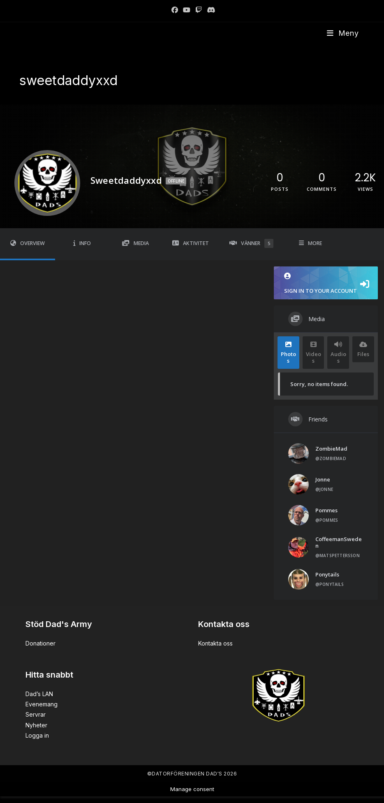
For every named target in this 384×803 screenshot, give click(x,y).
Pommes (326, 510)
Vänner (251, 243)
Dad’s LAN (39, 693)
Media (135, 243)
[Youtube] (186, 10)
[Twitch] (198, 10)
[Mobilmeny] (343, 33)
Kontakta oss (215, 643)
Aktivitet (190, 243)
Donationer (40, 643)
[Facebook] (174, 10)
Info (82, 243)
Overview (27, 243)
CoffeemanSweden (338, 542)
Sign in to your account (326, 283)
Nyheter (36, 725)
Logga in (37, 735)
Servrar (35, 714)
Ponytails (327, 574)
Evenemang (41, 704)
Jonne (322, 479)
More (310, 243)
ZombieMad (331, 448)
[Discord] (209, 10)
